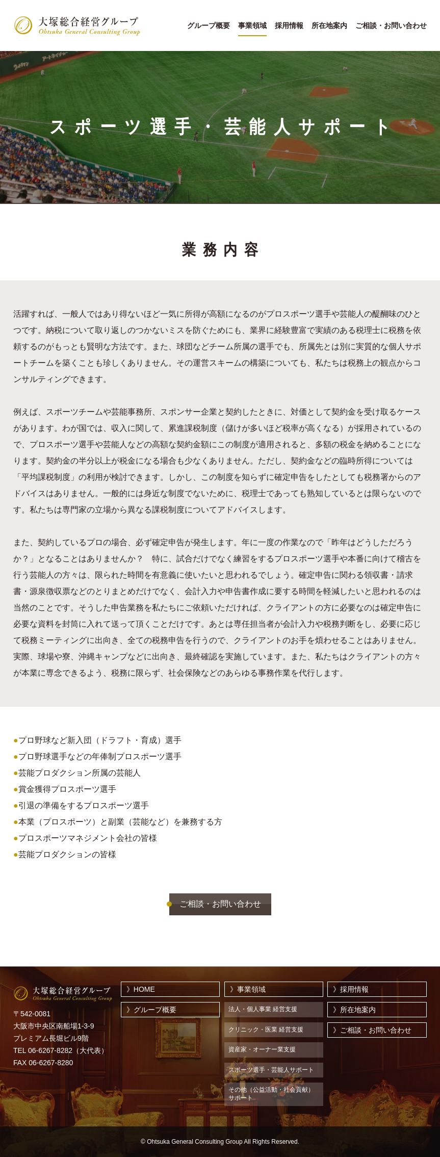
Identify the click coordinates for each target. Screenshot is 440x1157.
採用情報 (289, 26)
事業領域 (252, 26)
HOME (144, 989)
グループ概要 (208, 26)
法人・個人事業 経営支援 (262, 1009)
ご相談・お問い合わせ (391, 26)
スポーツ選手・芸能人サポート (271, 1069)
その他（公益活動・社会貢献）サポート (271, 1093)
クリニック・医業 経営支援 (265, 1029)
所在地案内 (329, 26)
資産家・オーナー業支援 (262, 1049)
